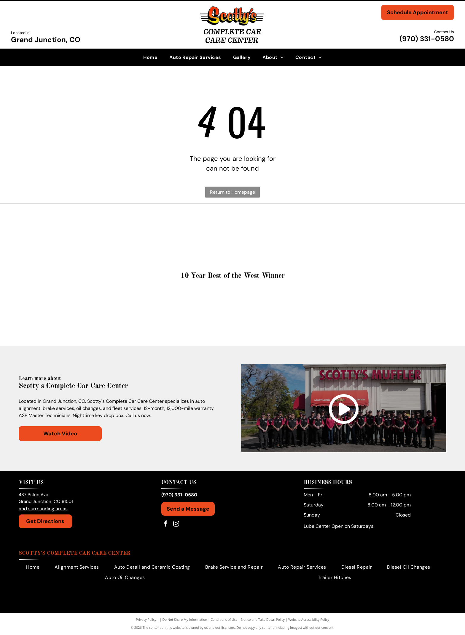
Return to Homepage (232, 192)
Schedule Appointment (417, 12)
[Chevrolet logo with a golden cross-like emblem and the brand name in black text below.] (391, 250)
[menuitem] (150, 57)
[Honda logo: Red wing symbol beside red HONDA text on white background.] (285, 223)
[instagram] (176, 525)
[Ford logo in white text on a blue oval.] (179, 250)
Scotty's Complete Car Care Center (74, 554)
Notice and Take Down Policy (263, 620)
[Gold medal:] (233, 310)
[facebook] (165, 525)
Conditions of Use (224, 620)
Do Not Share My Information (185, 620)
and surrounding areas (43, 509)
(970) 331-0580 (426, 38)
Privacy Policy (146, 620)
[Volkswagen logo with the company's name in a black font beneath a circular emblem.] (73, 223)
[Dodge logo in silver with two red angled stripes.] (285, 250)
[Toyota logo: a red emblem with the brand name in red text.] (179, 223)
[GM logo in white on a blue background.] (73, 250)
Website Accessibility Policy (308, 620)
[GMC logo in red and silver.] (391, 223)
